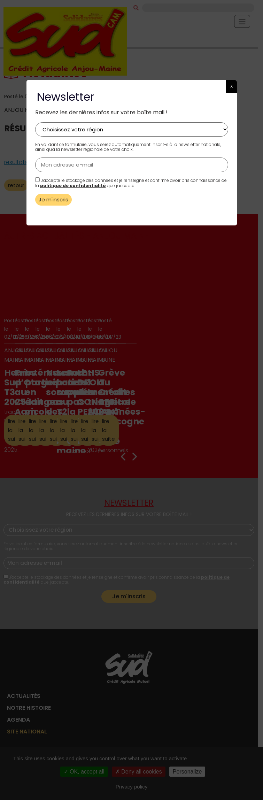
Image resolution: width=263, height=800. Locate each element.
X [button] (231, 86)
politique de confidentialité (73, 186)
